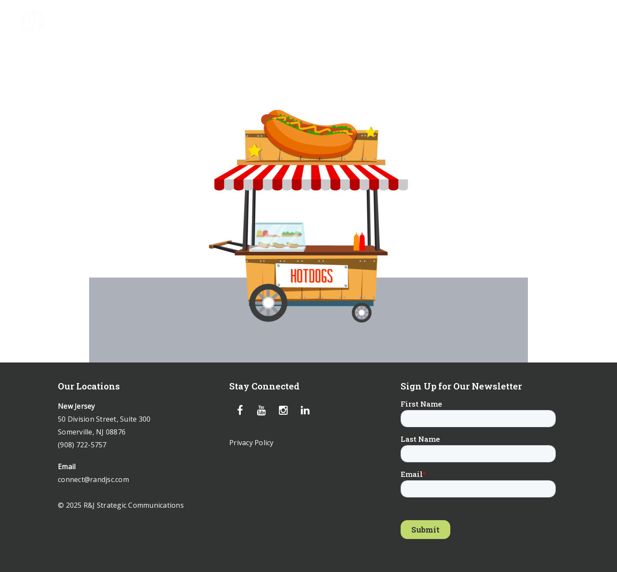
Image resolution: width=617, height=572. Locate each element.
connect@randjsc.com (93, 479)
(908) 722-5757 (82, 444)
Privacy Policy (251, 442)
